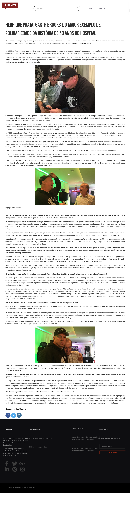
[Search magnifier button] (77, 8)
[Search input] (56, 8)
